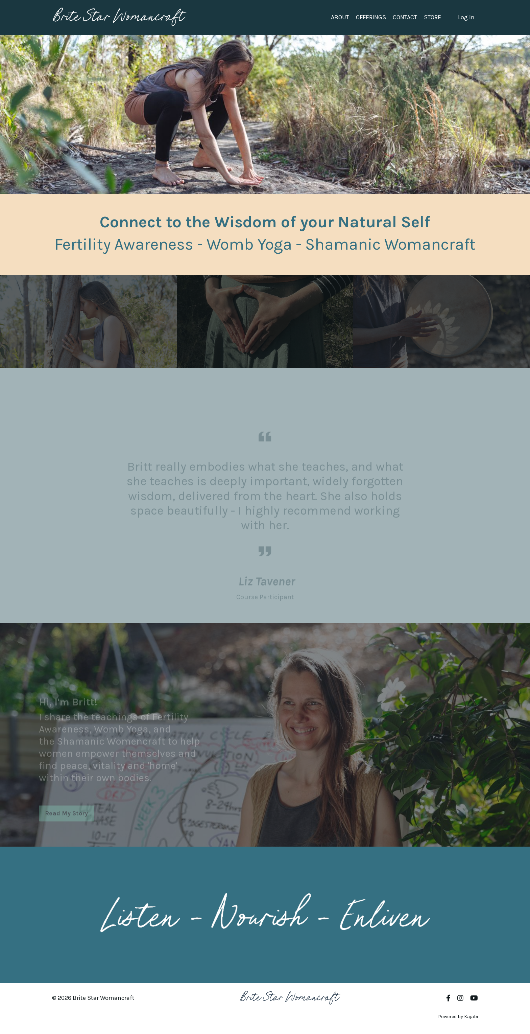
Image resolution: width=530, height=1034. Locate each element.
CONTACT (405, 17)
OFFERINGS (371, 17)
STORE (432, 17)
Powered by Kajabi (458, 1016)
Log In (466, 17)
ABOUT (340, 17)
